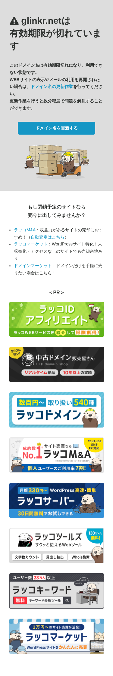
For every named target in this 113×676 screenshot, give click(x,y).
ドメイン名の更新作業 (52, 86)
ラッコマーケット (31, 244)
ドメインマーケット (33, 265)
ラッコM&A (25, 229)
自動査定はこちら (47, 237)
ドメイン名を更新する (57, 128)
